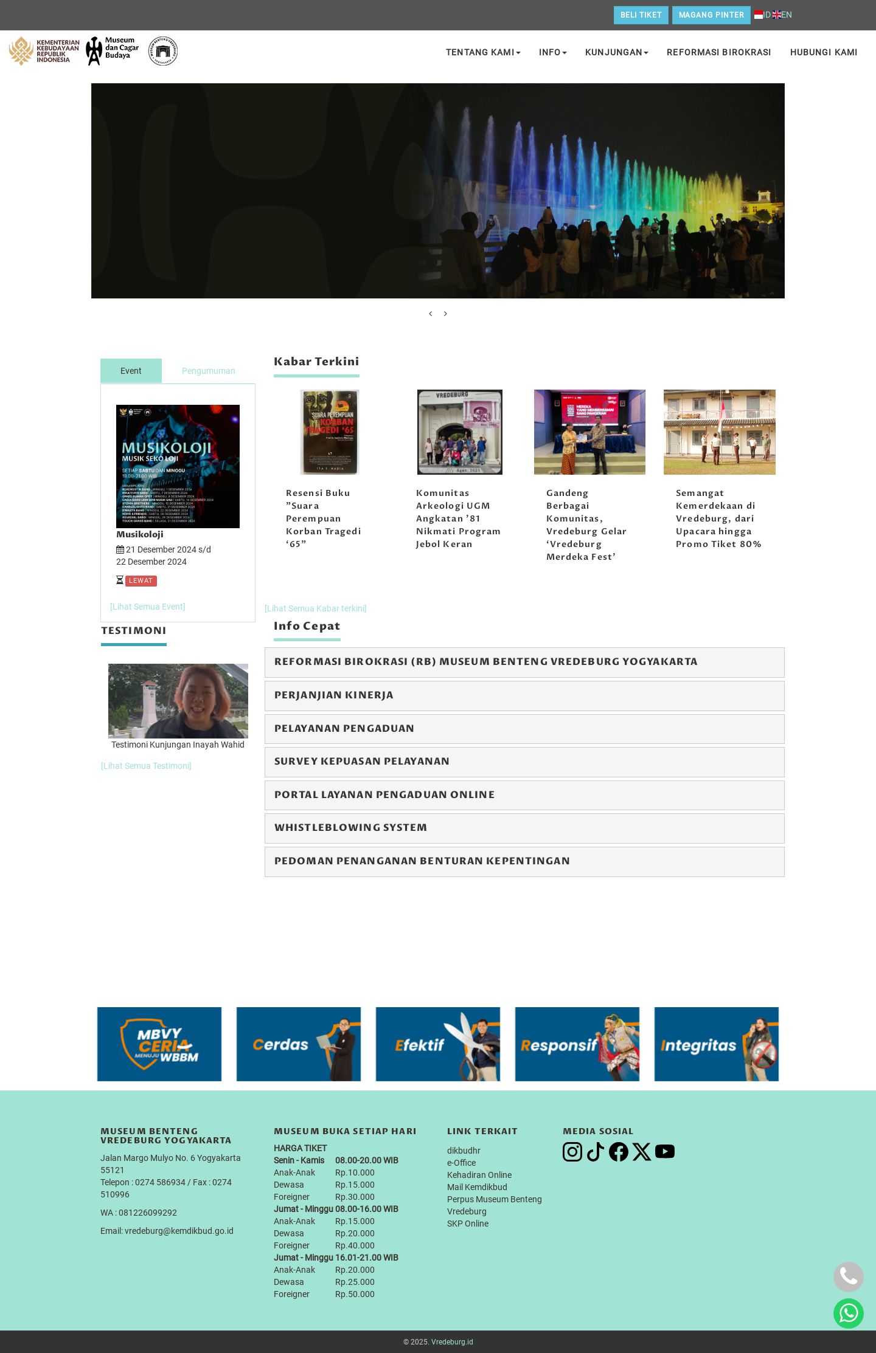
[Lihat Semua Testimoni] (146, 764)
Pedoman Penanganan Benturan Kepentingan (422, 861)
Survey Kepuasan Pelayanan (362, 761)
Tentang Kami (483, 52)
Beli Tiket (641, 15)
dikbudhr (464, 1150)
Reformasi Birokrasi (719, 52)
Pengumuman (208, 371)
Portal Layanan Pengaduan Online (384, 795)
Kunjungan (616, 52)
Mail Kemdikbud (477, 1186)
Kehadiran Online (479, 1174)
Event (131, 371)
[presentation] (430, 314)
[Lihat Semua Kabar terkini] (316, 608)
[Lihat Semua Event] (148, 606)
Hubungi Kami (824, 52)
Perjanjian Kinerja (334, 695)
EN (782, 14)
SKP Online (467, 1223)
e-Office (461, 1162)
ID (762, 14)
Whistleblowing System (351, 828)
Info (553, 52)
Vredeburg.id (452, 1341)
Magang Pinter (711, 15)
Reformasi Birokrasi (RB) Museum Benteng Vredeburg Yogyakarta (486, 662)
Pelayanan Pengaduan (344, 728)
